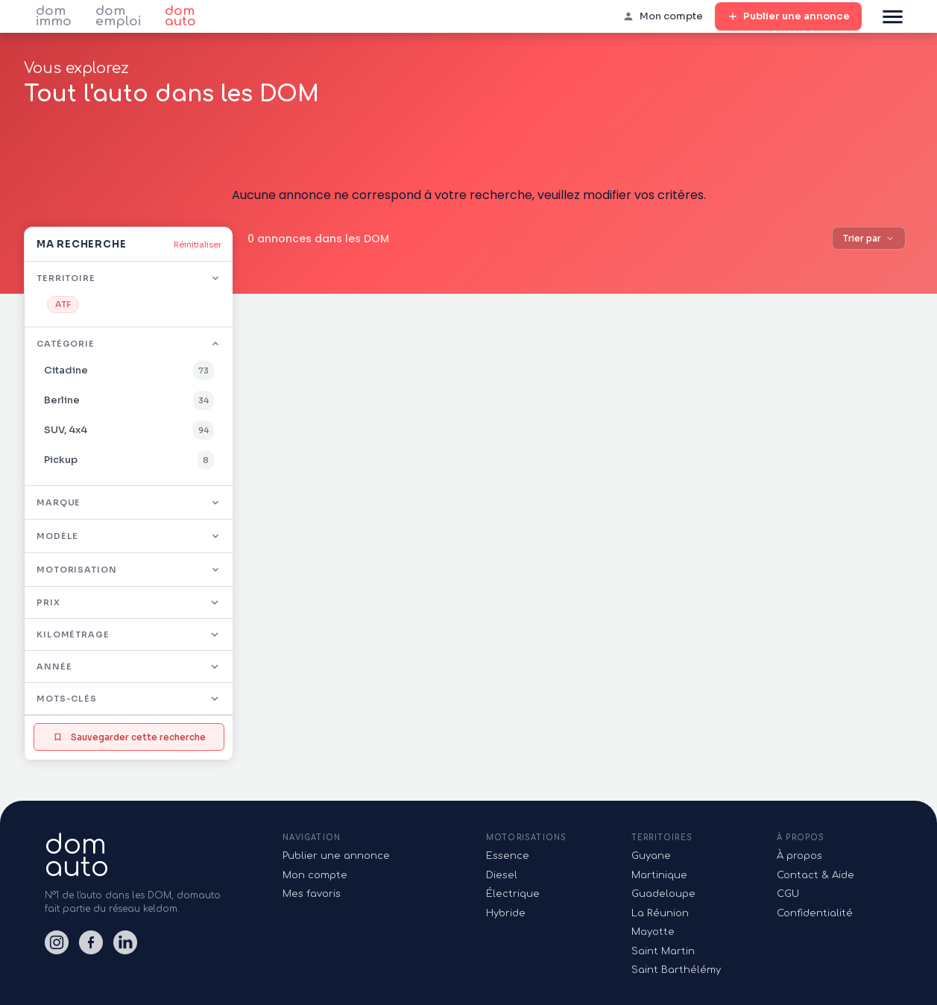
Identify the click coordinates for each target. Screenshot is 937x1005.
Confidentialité (815, 913)
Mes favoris (312, 894)
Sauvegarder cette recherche (129, 737)
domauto (77, 856)
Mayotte (653, 932)
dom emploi (118, 16)
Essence (507, 856)
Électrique (513, 894)
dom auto (180, 16)
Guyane (651, 856)
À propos (799, 856)
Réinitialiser (197, 244)
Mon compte (315, 875)
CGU (788, 894)
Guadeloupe (663, 894)
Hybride (506, 913)
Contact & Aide (815, 875)
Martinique (659, 875)
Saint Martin (663, 951)
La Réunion (660, 913)
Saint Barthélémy (676, 970)
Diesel (501, 875)
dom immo (54, 16)
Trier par (869, 238)
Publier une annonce (788, 16)
